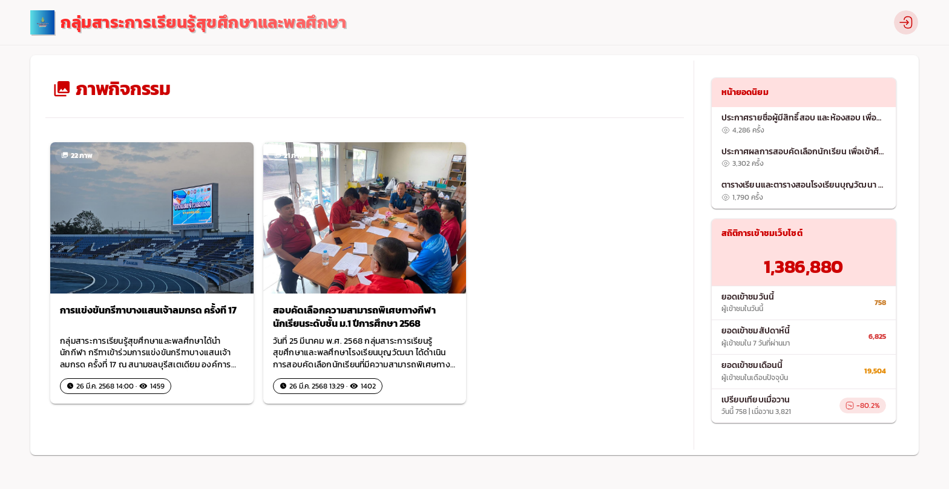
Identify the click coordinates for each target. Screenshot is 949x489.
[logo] (188, 22)
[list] (804, 157)
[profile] (906, 22)
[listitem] (804, 124)
